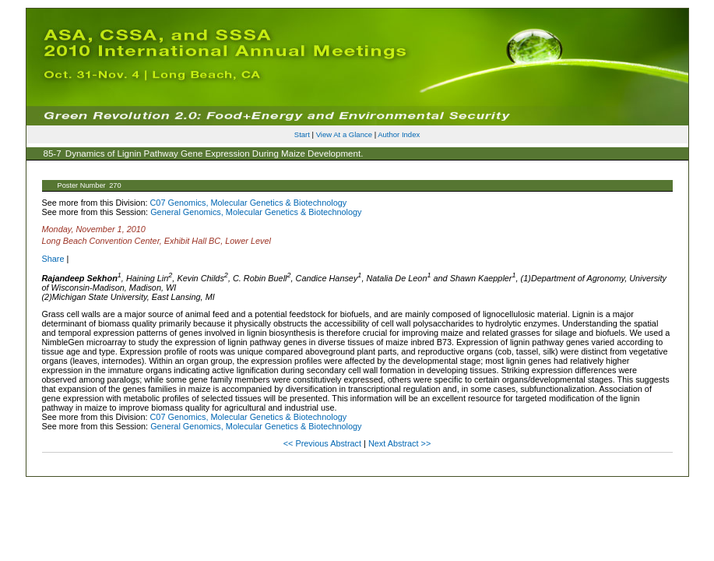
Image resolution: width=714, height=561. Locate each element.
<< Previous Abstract (323, 443)
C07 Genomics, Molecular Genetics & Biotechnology (248, 202)
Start (302, 134)
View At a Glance (344, 134)
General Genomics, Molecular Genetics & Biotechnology (255, 212)
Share (53, 258)
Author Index (399, 134)
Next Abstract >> (399, 443)
